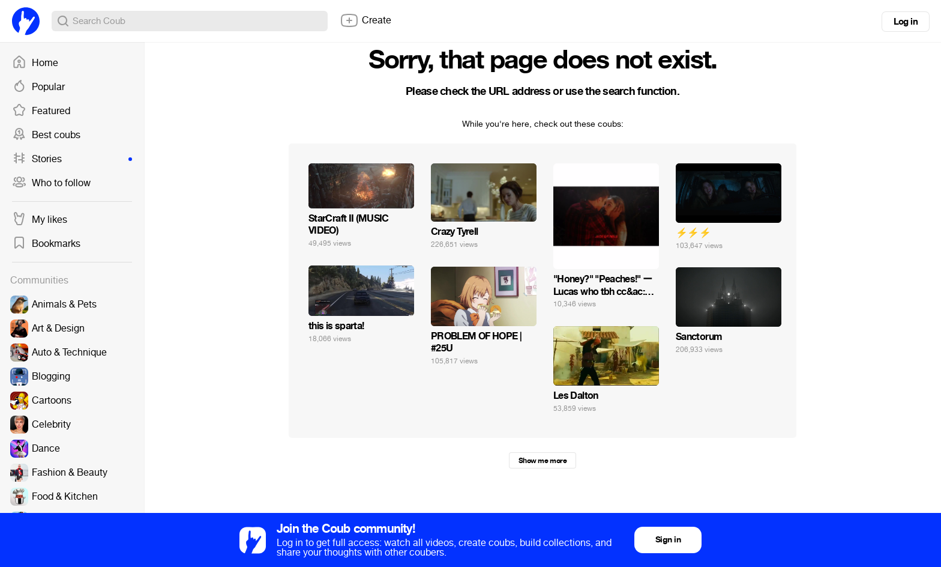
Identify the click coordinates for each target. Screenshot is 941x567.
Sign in (668, 539)
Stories (72, 159)
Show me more (543, 460)
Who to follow (51, 183)
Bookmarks (46, 243)
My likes (39, 219)
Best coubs (46, 135)
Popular (38, 87)
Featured (41, 111)
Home (35, 63)
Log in (906, 22)
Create (365, 20)
